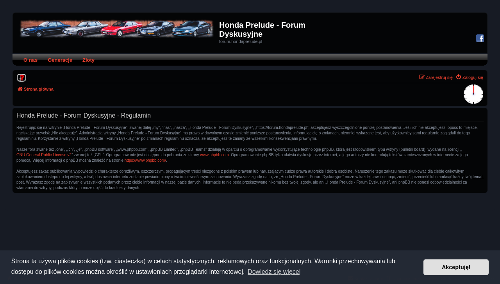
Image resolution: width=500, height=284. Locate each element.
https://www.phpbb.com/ (145, 160)
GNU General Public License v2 (43, 155)
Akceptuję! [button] (456, 267)
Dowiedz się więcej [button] (274, 271)
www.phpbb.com (214, 155)
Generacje (60, 60)
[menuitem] (21, 77)
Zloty (88, 60)
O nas (30, 60)
